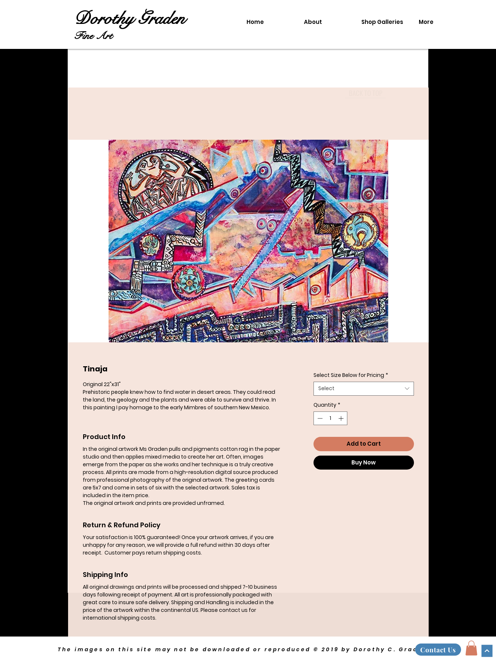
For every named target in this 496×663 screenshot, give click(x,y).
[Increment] (341, 418)
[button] (471, 648)
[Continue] (486, 651)
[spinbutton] (330, 418)
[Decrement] (319, 418)
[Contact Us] (438, 650)
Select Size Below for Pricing (350, 375)
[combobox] (363, 389)
